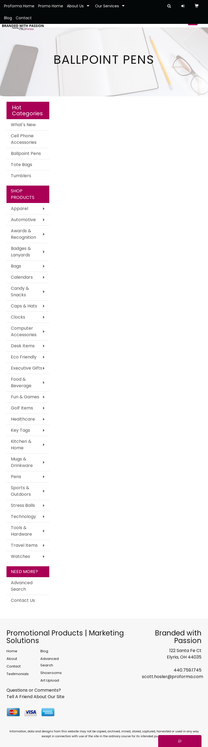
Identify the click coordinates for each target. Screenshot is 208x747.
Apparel (19, 208)
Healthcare (23, 419)
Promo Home (50, 6)
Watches (20, 556)
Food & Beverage (21, 382)
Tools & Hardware (21, 531)
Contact (24, 18)
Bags (16, 266)
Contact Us (23, 600)
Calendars (22, 277)
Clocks (18, 317)
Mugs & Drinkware (22, 462)
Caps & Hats (24, 306)
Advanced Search (21, 586)
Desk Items (23, 346)
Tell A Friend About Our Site (35, 697)
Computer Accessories (24, 331)
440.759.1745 (188, 670)
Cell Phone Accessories (24, 139)
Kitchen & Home (21, 444)
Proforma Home (19, 6)
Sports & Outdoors (21, 491)
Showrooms (51, 672)
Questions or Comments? (33, 690)
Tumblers (21, 176)
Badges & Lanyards (21, 251)
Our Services (107, 6)
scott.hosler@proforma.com (172, 676)
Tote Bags (21, 164)
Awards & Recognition (23, 234)
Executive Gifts (26, 368)
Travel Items (24, 545)
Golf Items (22, 408)
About (11, 658)
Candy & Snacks (20, 291)
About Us (75, 6)
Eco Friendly (24, 357)
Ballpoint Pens (26, 153)
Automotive (23, 220)
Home (11, 651)
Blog (8, 18)
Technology (23, 516)
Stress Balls (23, 505)
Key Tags (20, 430)
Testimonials (17, 673)
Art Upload (49, 680)
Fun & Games (25, 397)
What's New (23, 125)
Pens (16, 476)
